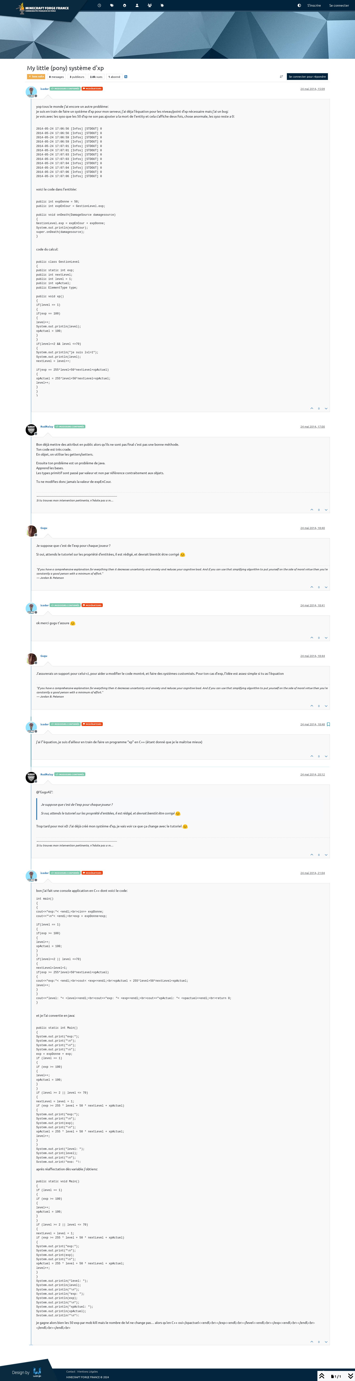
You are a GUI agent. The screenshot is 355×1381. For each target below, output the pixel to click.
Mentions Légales (87, 1371)
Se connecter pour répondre (307, 76)
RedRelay (46, 426)
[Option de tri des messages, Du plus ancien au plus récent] (281, 76)
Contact (70, 1371)
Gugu (43, 528)
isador (44, 89)
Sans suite (36, 76)
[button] (299, 5)
